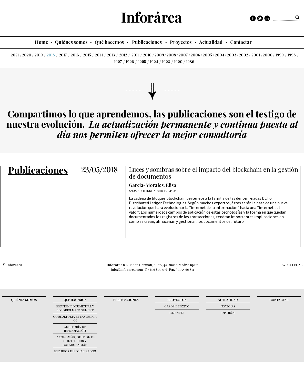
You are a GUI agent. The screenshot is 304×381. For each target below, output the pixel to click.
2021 (15, 55)
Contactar (241, 42)
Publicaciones (147, 42)
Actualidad (210, 42)
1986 (190, 61)
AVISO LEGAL (292, 265)
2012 (123, 55)
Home (41, 42)
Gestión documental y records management (75, 308)
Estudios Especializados (75, 351)
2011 (135, 55)
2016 (75, 55)
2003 (231, 55)
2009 (159, 55)
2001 (255, 55)
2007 (183, 55)
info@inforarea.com (127, 269)
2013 (111, 55)
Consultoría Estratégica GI (75, 318)
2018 (51, 55)
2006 (195, 55)
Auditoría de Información (75, 329)
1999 (280, 55)
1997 (118, 61)
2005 (207, 55)
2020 (26, 55)
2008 (171, 55)
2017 (63, 55)
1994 (154, 61)
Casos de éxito (176, 306)
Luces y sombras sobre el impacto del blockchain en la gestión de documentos (213, 173)
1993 (166, 61)
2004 (219, 55)
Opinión (228, 312)
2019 (39, 55)
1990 (178, 61)
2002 (243, 55)
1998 (292, 55)
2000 (267, 55)
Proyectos (180, 42)
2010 (147, 55)
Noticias (227, 306)
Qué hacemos (109, 42)
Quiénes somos (71, 42)
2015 (87, 55)
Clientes (176, 312)
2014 (99, 55)
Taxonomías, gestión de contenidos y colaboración (75, 341)
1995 (142, 61)
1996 (130, 61)
